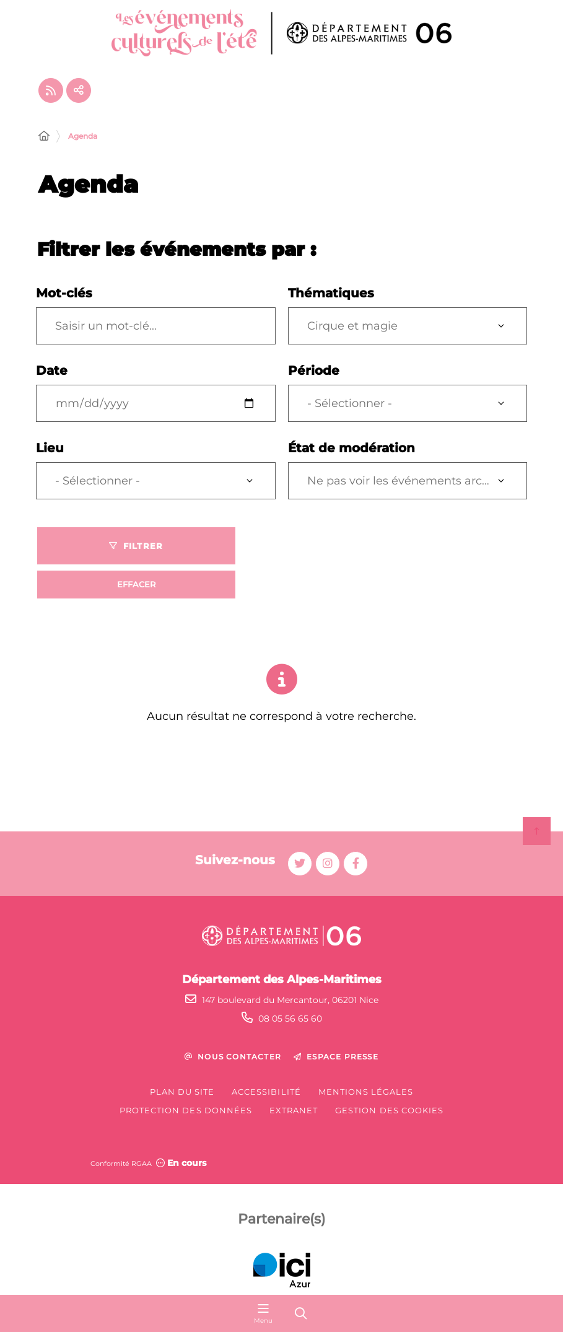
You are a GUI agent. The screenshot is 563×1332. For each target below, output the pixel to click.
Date (52, 370)
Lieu (50, 447)
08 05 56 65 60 (290, 1018)
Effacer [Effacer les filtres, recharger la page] (136, 584)
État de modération (351, 447)
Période (313, 370)
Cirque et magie (352, 326)
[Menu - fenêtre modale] (263, 1313)
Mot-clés (64, 293)
